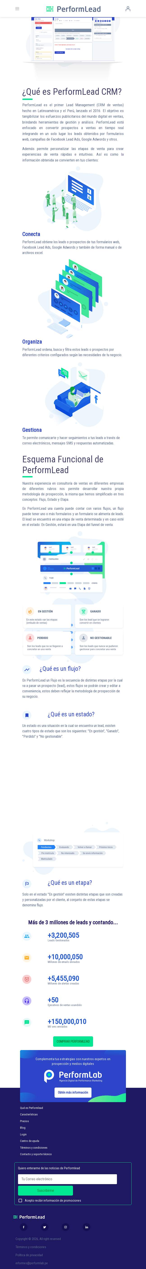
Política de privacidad (29, 1255)
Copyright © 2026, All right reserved (38, 1239)
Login (23, 1134)
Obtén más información (73, 1092)
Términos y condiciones (33, 1147)
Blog (22, 1127)
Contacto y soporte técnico (36, 1154)
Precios (24, 1121)
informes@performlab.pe (32, 1263)
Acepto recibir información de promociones (49, 1200)
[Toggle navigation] (17, 8)
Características (29, 1114)
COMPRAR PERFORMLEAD (73, 1041)
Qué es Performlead (31, 1108)
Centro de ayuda (29, 1141)
